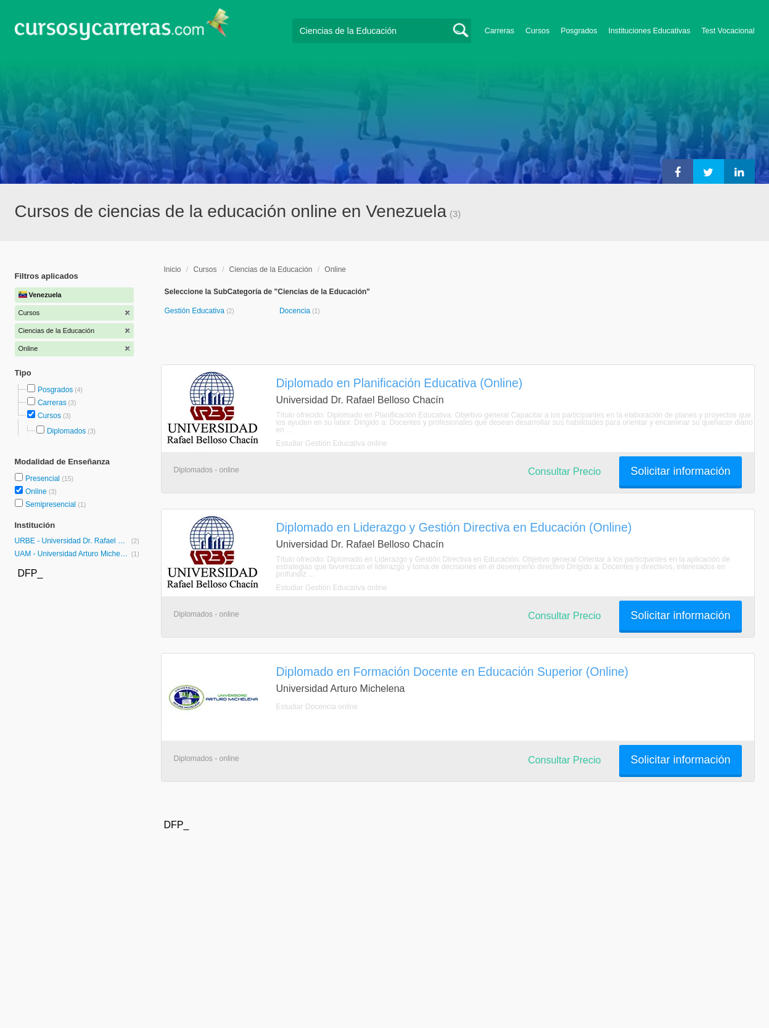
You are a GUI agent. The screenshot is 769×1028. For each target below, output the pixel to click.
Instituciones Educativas (649, 31)
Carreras (499, 31)
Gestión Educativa (196, 310)
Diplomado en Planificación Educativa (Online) (399, 383)
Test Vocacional (727, 31)
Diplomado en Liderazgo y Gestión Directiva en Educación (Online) (454, 527)
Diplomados (66, 431)
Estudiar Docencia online (317, 706)
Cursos (537, 31)
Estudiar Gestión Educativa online (331, 443)
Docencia (295, 310)
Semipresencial (51, 504)
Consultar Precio (564, 471)
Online (37, 491)
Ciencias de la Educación (271, 269)
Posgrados (579, 31)
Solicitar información (680, 471)
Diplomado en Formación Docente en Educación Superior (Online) (452, 671)
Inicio (172, 269)
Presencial (43, 478)
